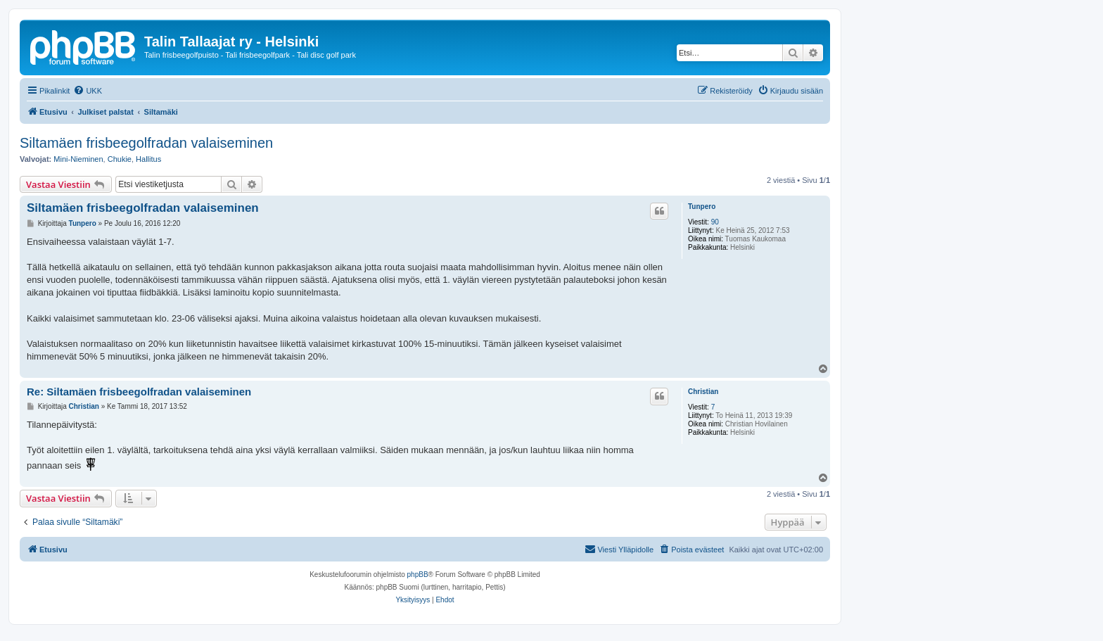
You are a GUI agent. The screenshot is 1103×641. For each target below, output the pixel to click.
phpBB (417, 574)
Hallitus (148, 159)
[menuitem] (87, 90)
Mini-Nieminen (78, 159)
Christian (703, 391)
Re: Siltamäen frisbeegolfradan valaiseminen (139, 392)
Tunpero (701, 206)
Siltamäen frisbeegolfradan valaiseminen (146, 143)
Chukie (120, 159)
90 (715, 222)
